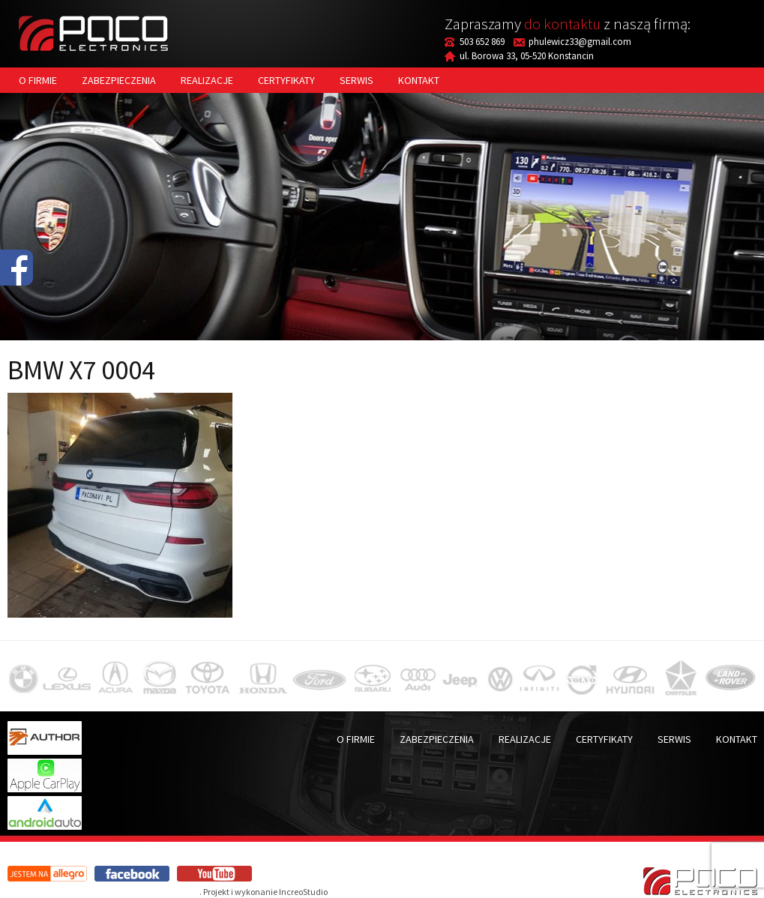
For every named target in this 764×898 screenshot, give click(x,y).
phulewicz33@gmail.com (580, 41)
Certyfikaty (286, 80)
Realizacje (207, 80)
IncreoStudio (303, 891)
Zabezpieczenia (119, 80)
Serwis (356, 80)
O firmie (38, 80)
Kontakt (418, 80)
